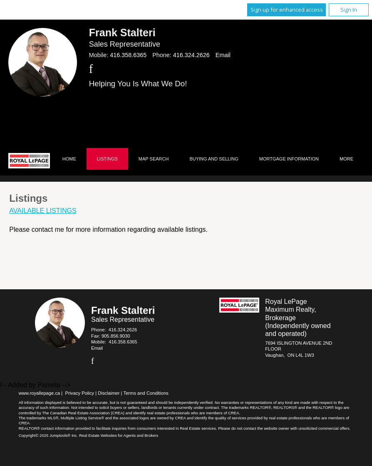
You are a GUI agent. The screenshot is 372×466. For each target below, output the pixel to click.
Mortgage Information (289, 158)
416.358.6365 (128, 55)
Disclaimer (108, 393)
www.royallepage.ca (39, 393)
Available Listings (42, 210)
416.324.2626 (191, 55)
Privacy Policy (79, 393)
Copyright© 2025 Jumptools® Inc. (48, 435)
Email (223, 55)
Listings (107, 158)
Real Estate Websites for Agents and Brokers (118, 435)
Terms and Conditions (146, 393)
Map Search (154, 158)
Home (69, 158)
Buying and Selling (213, 158)
